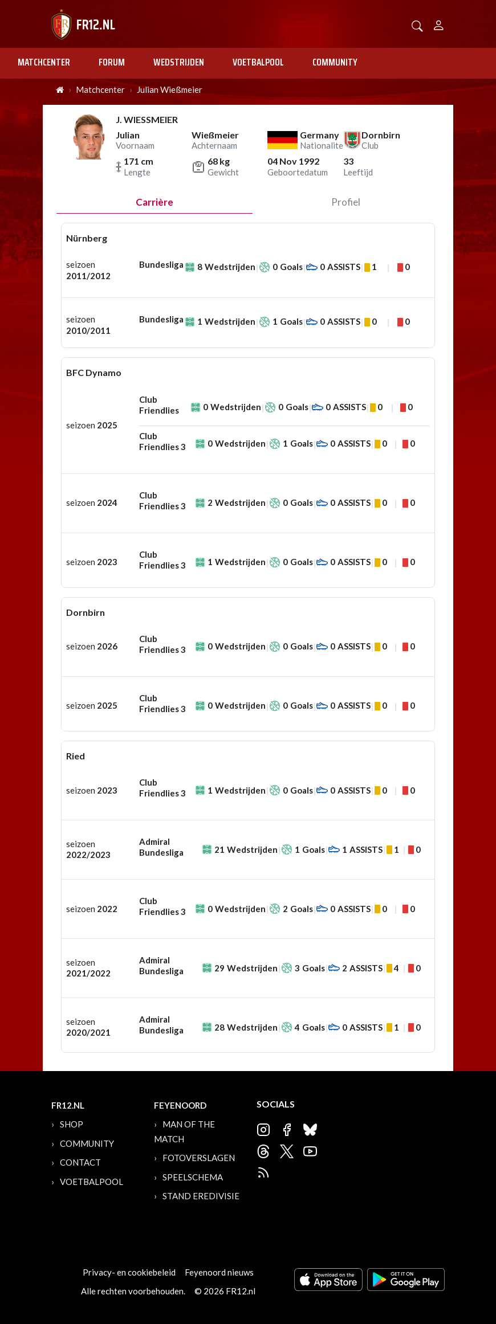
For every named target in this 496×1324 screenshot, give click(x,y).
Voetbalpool (258, 62)
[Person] (438, 23)
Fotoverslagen (198, 1158)
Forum (112, 62)
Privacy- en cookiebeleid (129, 1272)
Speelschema (192, 1177)
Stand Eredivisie (200, 1196)
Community (334, 62)
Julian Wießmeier (169, 89)
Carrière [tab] (154, 202)
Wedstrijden (178, 62)
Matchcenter (44, 62)
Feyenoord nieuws (219, 1272)
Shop (71, 1124)
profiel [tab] (345, 202)
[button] (417, 25)
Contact (80, 1162)
